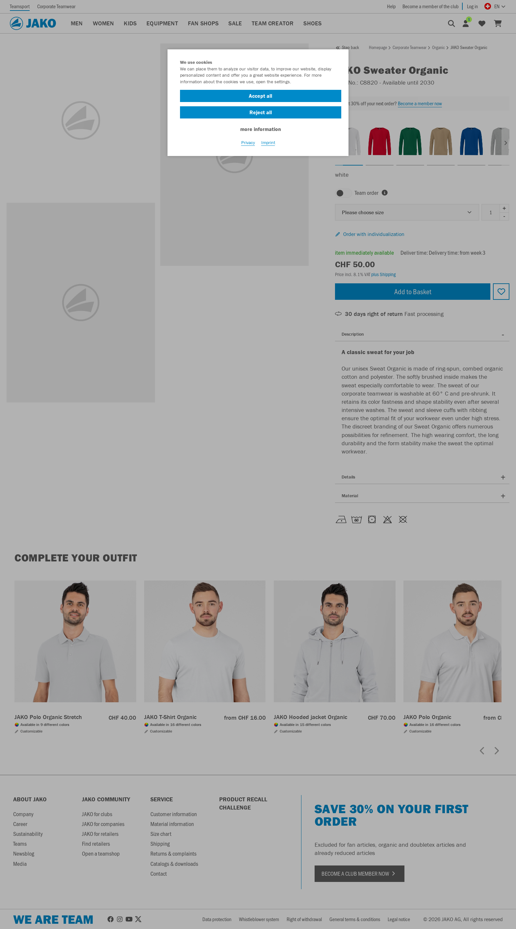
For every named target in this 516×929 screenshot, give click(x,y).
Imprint (268, 145)
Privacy (248, 145)
